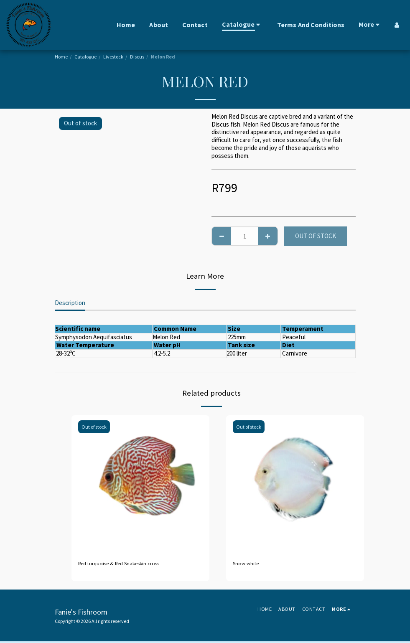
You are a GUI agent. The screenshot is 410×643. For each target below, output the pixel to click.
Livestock (113, 56)
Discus (137, 56)
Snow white (248, 564)
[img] (140, 484)
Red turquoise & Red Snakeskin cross (126, 564)
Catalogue (85, 56)
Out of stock (315, 236)
